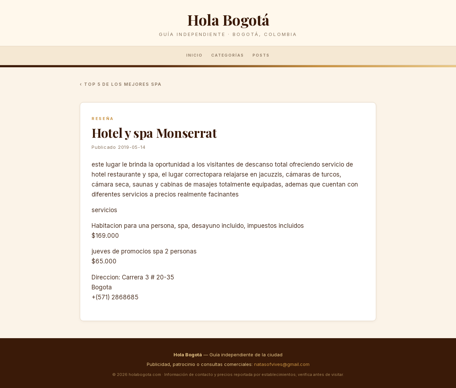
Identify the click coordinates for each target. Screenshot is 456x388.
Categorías (227, 55)
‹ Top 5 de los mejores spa (121, 84)
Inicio (194, 55)
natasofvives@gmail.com (282, 364)
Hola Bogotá (228, 19)
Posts (261, 55)
